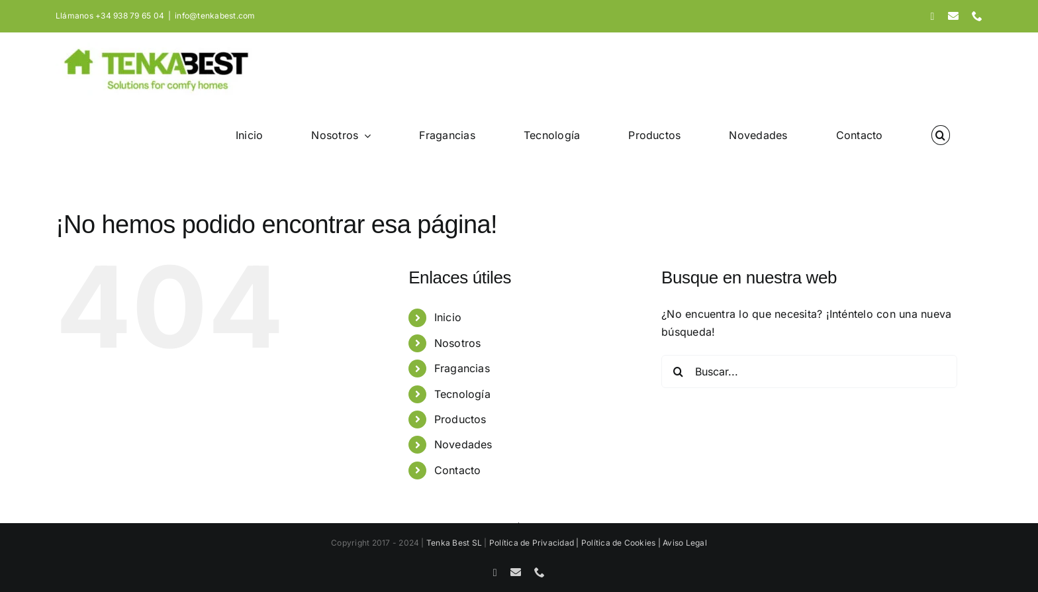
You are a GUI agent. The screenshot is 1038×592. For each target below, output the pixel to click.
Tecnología (462, 394)
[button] (941, 135)
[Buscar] (677, 371)
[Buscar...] (809, 371)
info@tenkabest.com (215, 16)
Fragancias (462, 368)
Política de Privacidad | (535, 543)
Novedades (463, 444)
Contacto (457, 470)
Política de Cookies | (622, 543)
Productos (460, 419)
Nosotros (457, 343)
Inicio (447, 317)
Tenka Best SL (454, 543)
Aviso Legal (685, 543)
